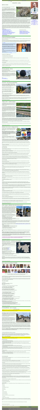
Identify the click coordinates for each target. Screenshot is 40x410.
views (27, 30)
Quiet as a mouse (34, 18)
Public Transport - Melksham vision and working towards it (8, 31)
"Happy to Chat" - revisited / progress (6, 30)
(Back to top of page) (4, 33)
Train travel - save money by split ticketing (7, 29)
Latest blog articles (34, 12)
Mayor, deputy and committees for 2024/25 (7, 32)
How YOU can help (22, 32)
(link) (9, 246)
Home (5, 0)
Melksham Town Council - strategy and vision (34, 23)
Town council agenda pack (5, 77)
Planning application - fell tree (34, 20)
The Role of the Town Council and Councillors (25, 31)
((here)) (14, 103)
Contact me (26, 32)
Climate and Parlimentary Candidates (6, 28)
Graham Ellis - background (23, 30)
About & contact (12, 0)
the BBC (4, 41)
